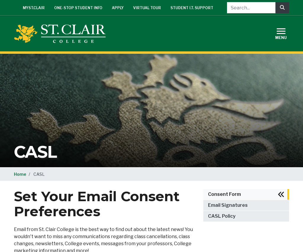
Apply (118, 8)
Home (20, 174)
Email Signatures (228, 205)
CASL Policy (222, 216)
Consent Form (224, 194)
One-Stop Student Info (78, 8)
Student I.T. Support (191, 8)
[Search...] (251, 7)
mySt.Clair (34, 8)
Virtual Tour (147, 8)
